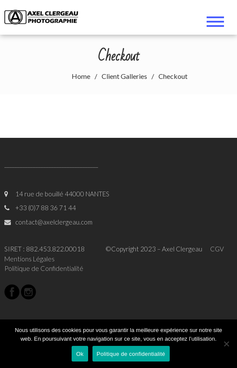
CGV (217, 249)
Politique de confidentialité (131, 354)
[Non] (226, 343)
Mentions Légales (29, 259)
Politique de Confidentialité (43, 268)
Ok (79, 354)
